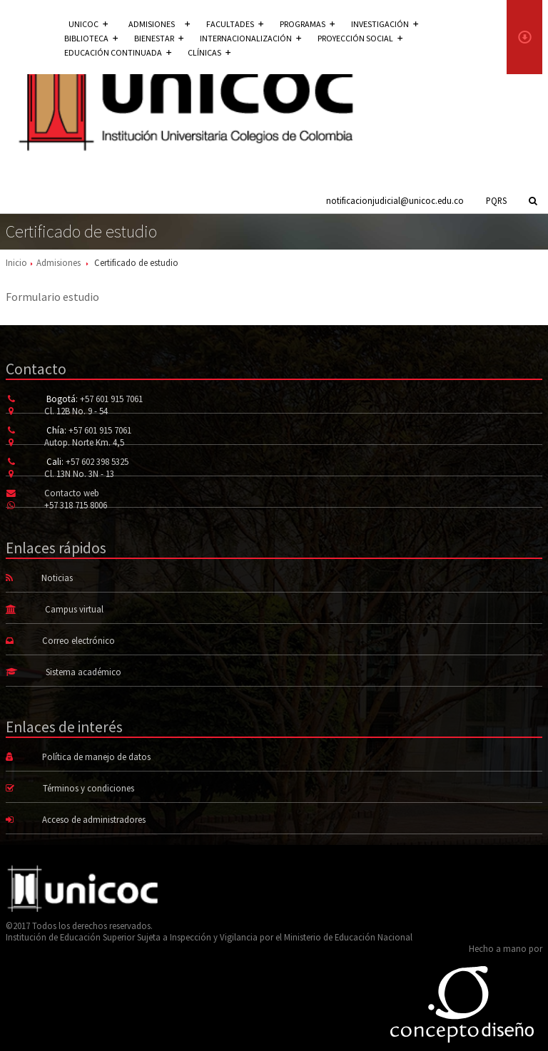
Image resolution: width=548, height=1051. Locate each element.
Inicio (16, 262)
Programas (307, 24)
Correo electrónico (78, 640)
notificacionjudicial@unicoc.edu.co (395, 200)
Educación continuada (117, 52)
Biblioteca (91, 38)
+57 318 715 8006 (75, 505)
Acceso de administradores (94, 819)
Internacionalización (250, 38)
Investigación (384, 24)
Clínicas (209, 52)
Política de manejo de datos (96, 756)
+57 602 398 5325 (97, 461)
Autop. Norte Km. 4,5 (84, 442)
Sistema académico (83, 671)
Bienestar (158, 38)
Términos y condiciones (88, 788)
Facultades (234, 24)
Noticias (57, 577)
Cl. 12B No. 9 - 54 (76, 410)
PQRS (496, 200)
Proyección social (360, 38)
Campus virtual (74, 609)
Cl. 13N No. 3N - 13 (79, 473)
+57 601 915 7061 (111, 398)
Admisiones (58, 262)
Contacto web (71, 492)
